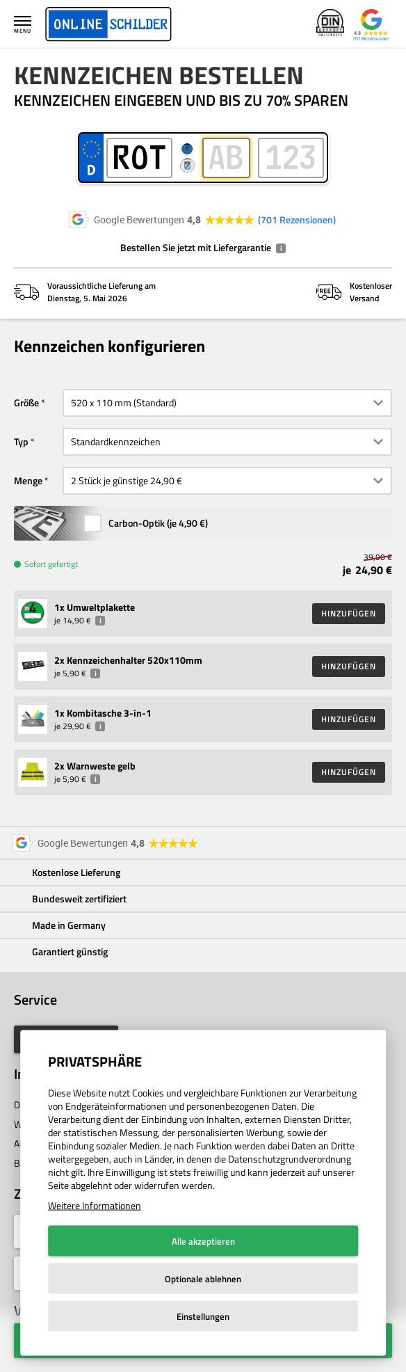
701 (297, 220)
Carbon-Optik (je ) (158, 523)
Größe (26, 402)
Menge (28, 480)
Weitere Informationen (94, 1205)
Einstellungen (203, 1316)
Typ (21, 441)
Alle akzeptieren (203, 1241)
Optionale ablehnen (203, 1279)
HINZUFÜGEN (348, 613)
